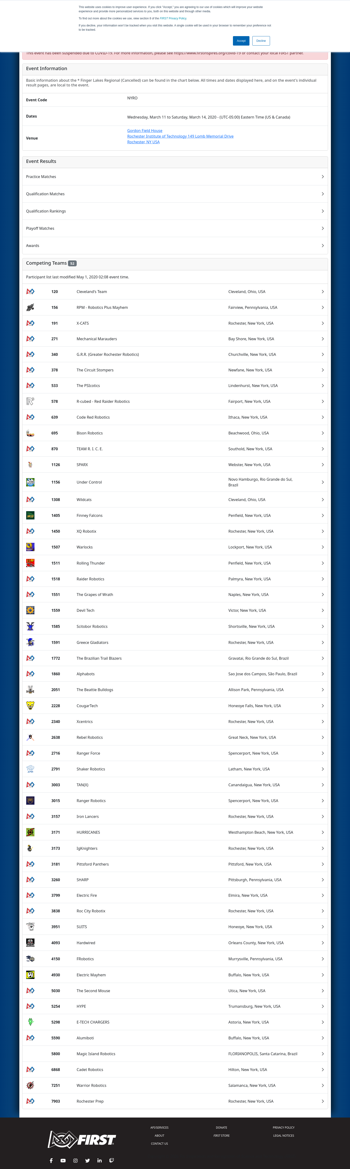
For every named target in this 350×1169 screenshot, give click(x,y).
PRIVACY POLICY (284, 1128)
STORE (222, 1136)
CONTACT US (159, 1144)
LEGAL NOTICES (283, 1136)
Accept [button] (241, 41)
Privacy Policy (173, 18)
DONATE (221, 1128)
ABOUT (159, 1136)
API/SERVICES (160, 1128)
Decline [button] (261, 41)
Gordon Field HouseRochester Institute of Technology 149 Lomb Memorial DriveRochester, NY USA (180, 136)
